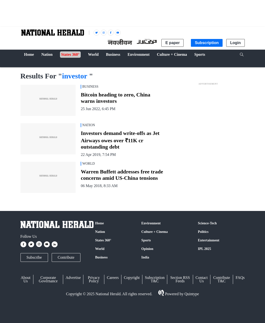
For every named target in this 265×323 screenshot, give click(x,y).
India (145, 257)
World (99, 249)
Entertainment (208, 240)
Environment (151, 223)
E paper (172, 43)
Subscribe (34, 257)
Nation (100, 232)
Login (235, 43)
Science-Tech (207, 223)
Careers (113, 278)
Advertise (73, 278)
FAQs (240, 278)
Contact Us (202, 279)
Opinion (147, 249)
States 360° (103, 240)
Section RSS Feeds (180, 279)
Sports (146, 240)
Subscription (207, 43)
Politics (203, 232)
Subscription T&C (155, 279)
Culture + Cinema (154, 232)
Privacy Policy (94, 279)
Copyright (132, 278)
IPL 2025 (204, 249)
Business (101, 257)
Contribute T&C (221, 279)
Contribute (66, 257)
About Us (25, 279)
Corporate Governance (48, 279)
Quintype (191, 294)
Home (99, 223)
